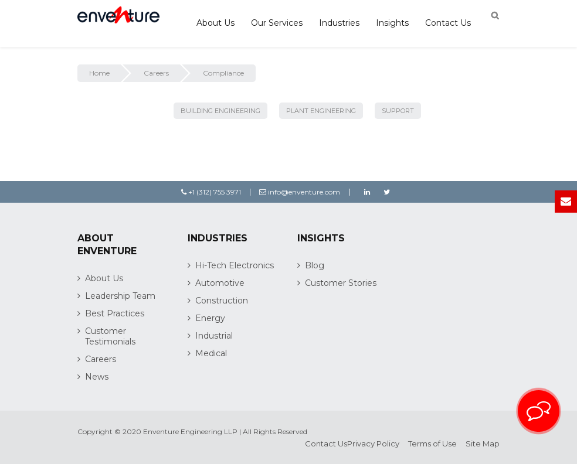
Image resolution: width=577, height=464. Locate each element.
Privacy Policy (373, 443)
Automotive (220, 283)
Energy (210, 318)
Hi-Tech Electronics (234, 265)
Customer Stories (340, 283)
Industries (339, 23)
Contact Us (448, 23)
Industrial (214, 335)
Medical (211, 353)
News (96, 376)
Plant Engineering (321, 111)
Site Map (483, 443)
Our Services (277, 23)
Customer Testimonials (110, 336)
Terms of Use (432, 443)
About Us (215, 23)
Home (99, 73)
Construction (221, 300)
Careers (156, 73)
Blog (314, 265)
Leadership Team (120, 296)
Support (398, 111)
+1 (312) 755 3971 (211, 191)
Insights (392, 23)
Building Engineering (220, 111)
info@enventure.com (299, 191)
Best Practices (114, 313)
